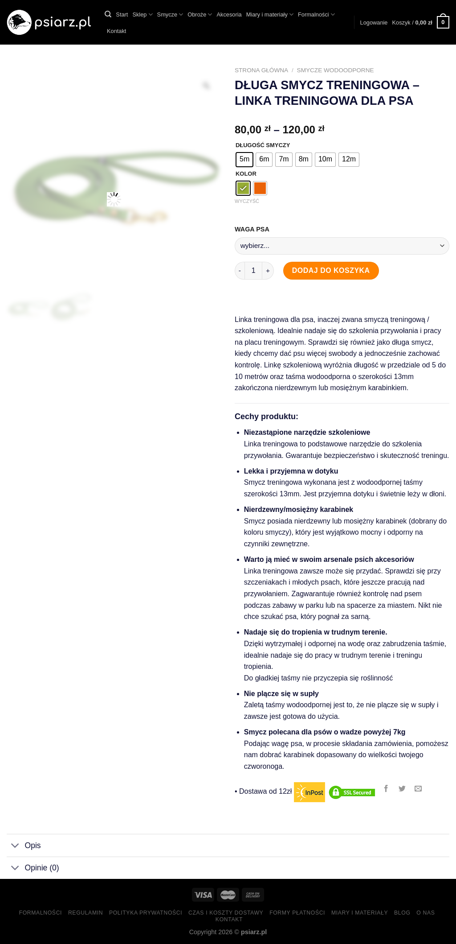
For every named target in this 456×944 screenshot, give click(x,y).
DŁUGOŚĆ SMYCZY (263, 145)
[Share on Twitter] (402, 789)
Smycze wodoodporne (335, 70)
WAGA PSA (253, 229)
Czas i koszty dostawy (225, 913)
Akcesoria (228, 14)
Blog (402, 913)
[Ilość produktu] (253, 271)
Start (122, 14)
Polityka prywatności (145, 913)
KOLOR (246, 174)
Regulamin (85, 913)
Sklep (142, 14)
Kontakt (116, 31)
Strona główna (261, 70)
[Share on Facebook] (386, 789)
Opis (24, 846)
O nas (425, 913)
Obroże (199, 14)
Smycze (170, 14)
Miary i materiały (269, 14)
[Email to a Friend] (418, 789)
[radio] (244, 159)
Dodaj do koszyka (331, 270)
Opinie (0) (33, 868)
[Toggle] (15, 846)
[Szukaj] (108, 14)
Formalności (316, 14)
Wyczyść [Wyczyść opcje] (247, 201)
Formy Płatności (297, 913)
